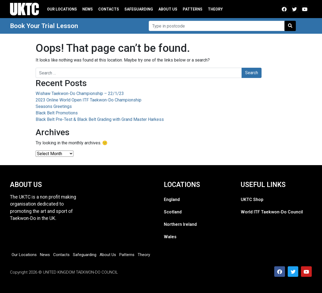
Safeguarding (138, 9)
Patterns (192, 9)
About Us (167, 9)
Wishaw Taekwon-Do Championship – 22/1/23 (80, 93)
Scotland (173, 211)
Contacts (108, 9)
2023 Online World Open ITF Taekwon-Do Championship (88, 100)
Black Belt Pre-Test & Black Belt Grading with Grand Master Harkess (100, 119)
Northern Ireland (180, 224)
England (172, 199)
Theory (215, 9)
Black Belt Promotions (57, 112)
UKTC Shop (252, 199)
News (87, 9)
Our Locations (62, 9)
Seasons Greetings (54, 106)
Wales (170, 236)
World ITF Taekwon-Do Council (272, 211)
